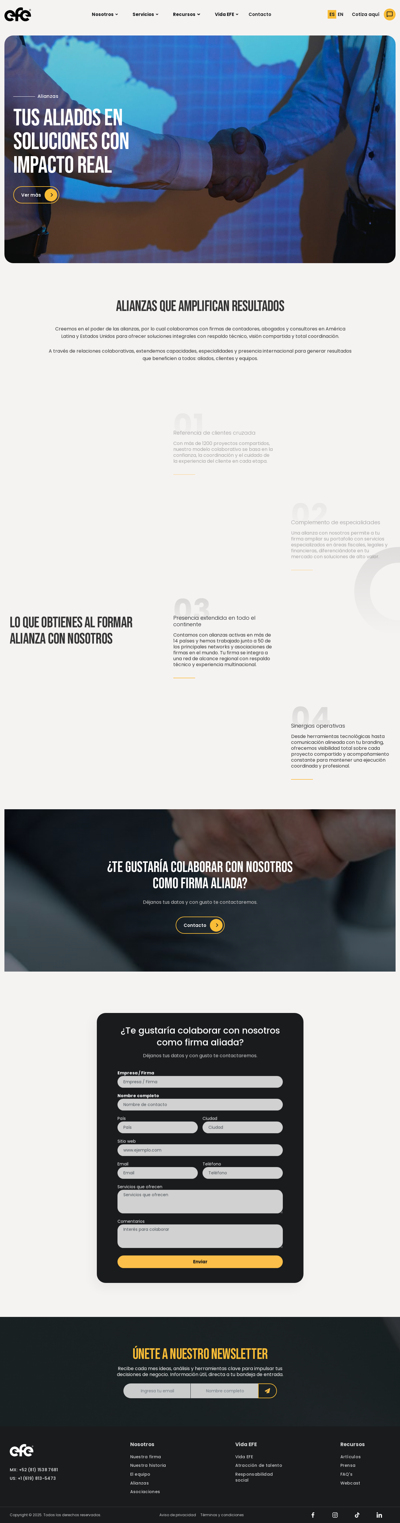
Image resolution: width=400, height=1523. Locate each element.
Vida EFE (244, 1457)
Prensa (348, 1465)
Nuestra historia (148, 1465)
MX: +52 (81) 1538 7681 (34, 1470)
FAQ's (346, 1474)
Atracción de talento (258, 1465)
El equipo (140, 1474)
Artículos (350, 1457)
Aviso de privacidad (177, 1514)
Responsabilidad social (254, 1477)
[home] (17, 14)
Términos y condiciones (222, 1514)
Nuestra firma (145, 1457)
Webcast (350, 1483)
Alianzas (139, 1483)
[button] (104, 14)
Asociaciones (145, 1492)
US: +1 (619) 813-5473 (33, 1478)
